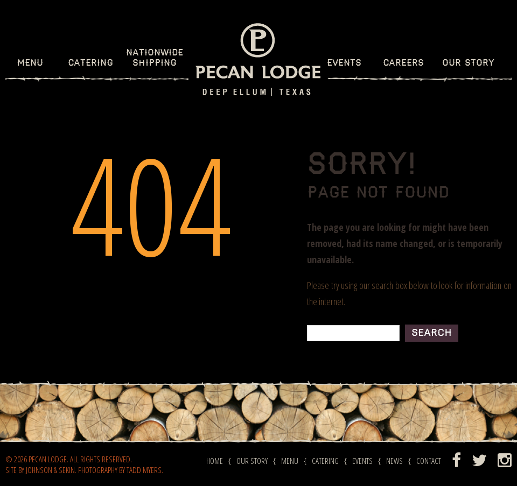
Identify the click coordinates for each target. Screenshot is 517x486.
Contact (428, 460)
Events (344, 63)
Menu (30, 63)
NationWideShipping (154, 58)
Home (214, 460)
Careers (403, 63)
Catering (90, 63)
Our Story (468, 63)
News (394, 460)
